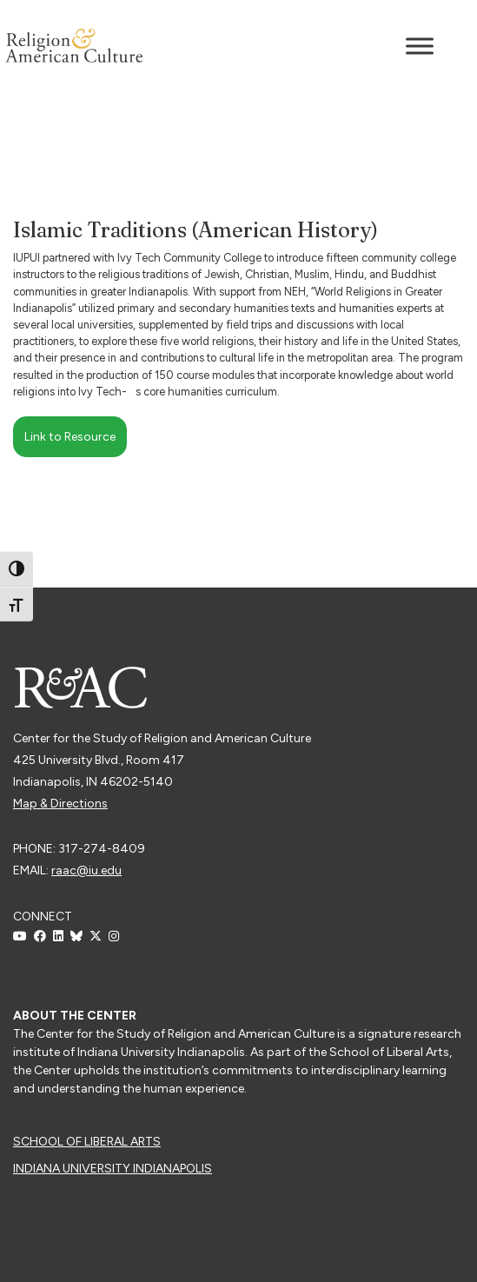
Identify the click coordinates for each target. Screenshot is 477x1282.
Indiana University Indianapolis (112, 1168)
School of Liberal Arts (87, 1141)
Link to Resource (70, 436)
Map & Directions (60, 803)
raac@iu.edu (86, 870)
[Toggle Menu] (420, 45)
